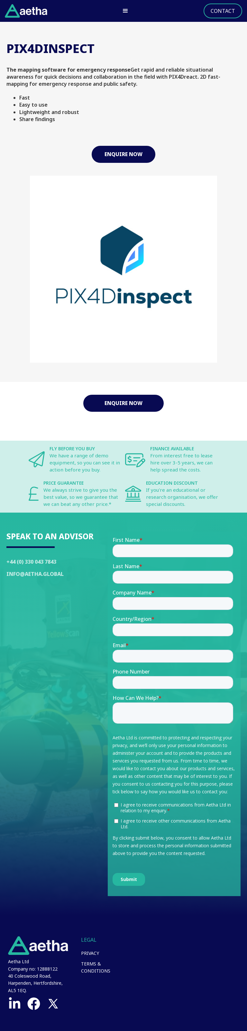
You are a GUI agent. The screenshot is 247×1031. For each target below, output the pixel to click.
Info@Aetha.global (35, 573)
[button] (125, 11)
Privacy (90, 953)
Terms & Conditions (95, 967)
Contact (223, 10)
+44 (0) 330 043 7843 (31, 561)
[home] (26, 10)
